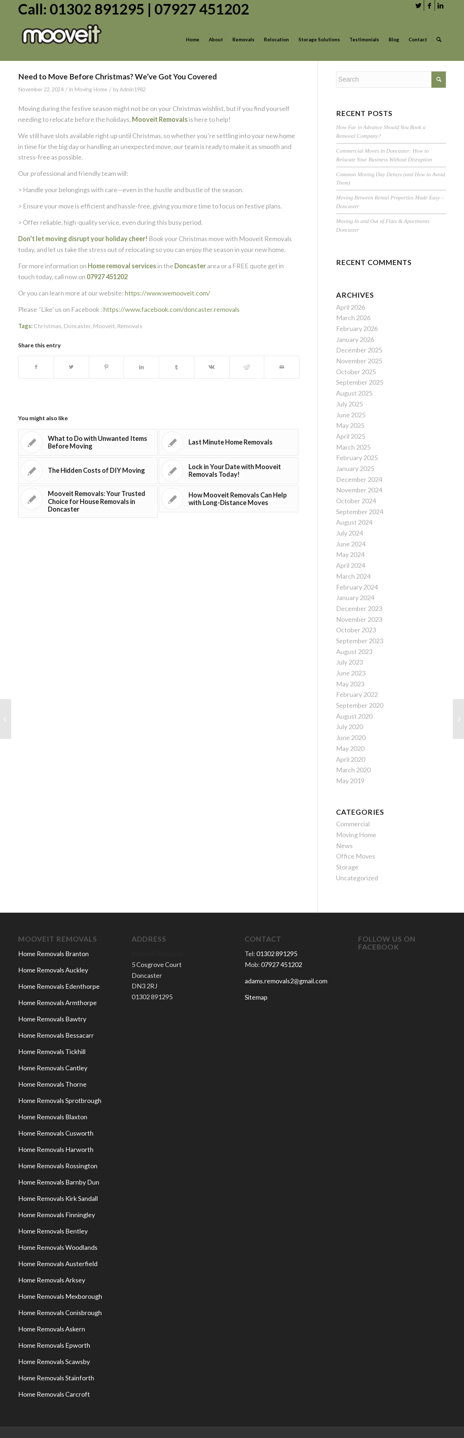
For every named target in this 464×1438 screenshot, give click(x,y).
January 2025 (355, 468)
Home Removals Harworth (56, 1149)
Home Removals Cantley (52, 1068)
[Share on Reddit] (246, 367)
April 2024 (350, 565)
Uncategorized (357, 878)
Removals (129, 325)
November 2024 (359, 490)
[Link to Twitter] (418, 5)
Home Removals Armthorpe (57, 1003)
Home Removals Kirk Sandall (58, 1198)
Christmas (47, 325)
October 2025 (356, 372)
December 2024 (359, 479)
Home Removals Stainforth (56, 1378)
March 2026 (353, 318)
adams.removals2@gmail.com (286, 981)
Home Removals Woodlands (58, 1247)
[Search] (439, 39)
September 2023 (359, 641)
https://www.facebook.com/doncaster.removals (171, 309)
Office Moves (355, 856)
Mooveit (104, 325)
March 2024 (353, 576)
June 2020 (350, 737)
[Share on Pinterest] (106, 367)
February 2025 (357, 458)
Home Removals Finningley (57, 1215)
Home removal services (122, 266)
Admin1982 (133, 89)
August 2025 (354, 393)
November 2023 (359, 619)
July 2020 (349, 727)
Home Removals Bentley (53, 1231)
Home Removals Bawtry (52, 1019)
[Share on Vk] (211, 367)
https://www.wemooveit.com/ (167, 293)
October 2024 (356, 501)
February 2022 (357, 694)
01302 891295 (276, 954)
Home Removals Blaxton (52, 1117)
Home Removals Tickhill (52, 1051)
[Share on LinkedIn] (141, 367)
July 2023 (349, 662)
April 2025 (350, 436)
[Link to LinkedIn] (440, 5)
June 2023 (350, 673)
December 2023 (359, 608)
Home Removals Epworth (54, 1345)
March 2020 (353, 770)
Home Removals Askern (51, 1329)
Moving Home (90, 89)
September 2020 (359, 705)
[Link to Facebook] (429, 5)
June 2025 (350, 415)
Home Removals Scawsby (54, 1361)
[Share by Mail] (281, 367)
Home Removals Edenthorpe (59, 986)
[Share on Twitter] (71, 367)
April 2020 (350, 759)
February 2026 (357, 328)
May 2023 (350, 684)
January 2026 (355, 339)
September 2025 (359, 382)
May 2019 (350, 781)
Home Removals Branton (53, 954)
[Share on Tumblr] (176, 367)
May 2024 (350, 554)
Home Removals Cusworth (56, 1133)
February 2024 (357, 587)
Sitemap (256, 997)
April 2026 (350, 307)
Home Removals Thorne (52, 1084)
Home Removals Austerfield (58, 1264)
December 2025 (359, 350)
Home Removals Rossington (58, 1166)
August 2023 (354, 652)
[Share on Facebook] (36, 367)
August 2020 (354, 716)
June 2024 (350, 544)
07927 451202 (281, 964)
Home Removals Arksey (51, 1280)
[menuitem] (192, 39)
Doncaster (77, 325)
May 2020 (350, 748)
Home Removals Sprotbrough (60, 1100)
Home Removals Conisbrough (60, 1313)
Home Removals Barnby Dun (58, 1182)
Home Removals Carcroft (54, 1394)
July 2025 (349, 404)
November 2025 (359, 361)
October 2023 (356, 630)
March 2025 (353, 447)
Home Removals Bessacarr (56, 1035)
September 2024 (359, 512)
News (344, 846)
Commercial (353, 824)
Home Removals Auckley (53, 970)
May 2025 (350, 425)
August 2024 (354, 522)
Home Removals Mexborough (60, 1296)
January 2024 (355, 598)
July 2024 (349, 533)
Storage (347, 867)
